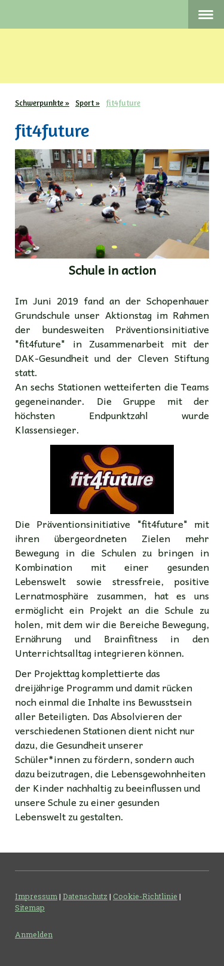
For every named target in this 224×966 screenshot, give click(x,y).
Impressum (36, 896)
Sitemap (30, 907)
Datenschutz (85, 896)
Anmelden (34, 934)
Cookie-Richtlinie (145, 896)
